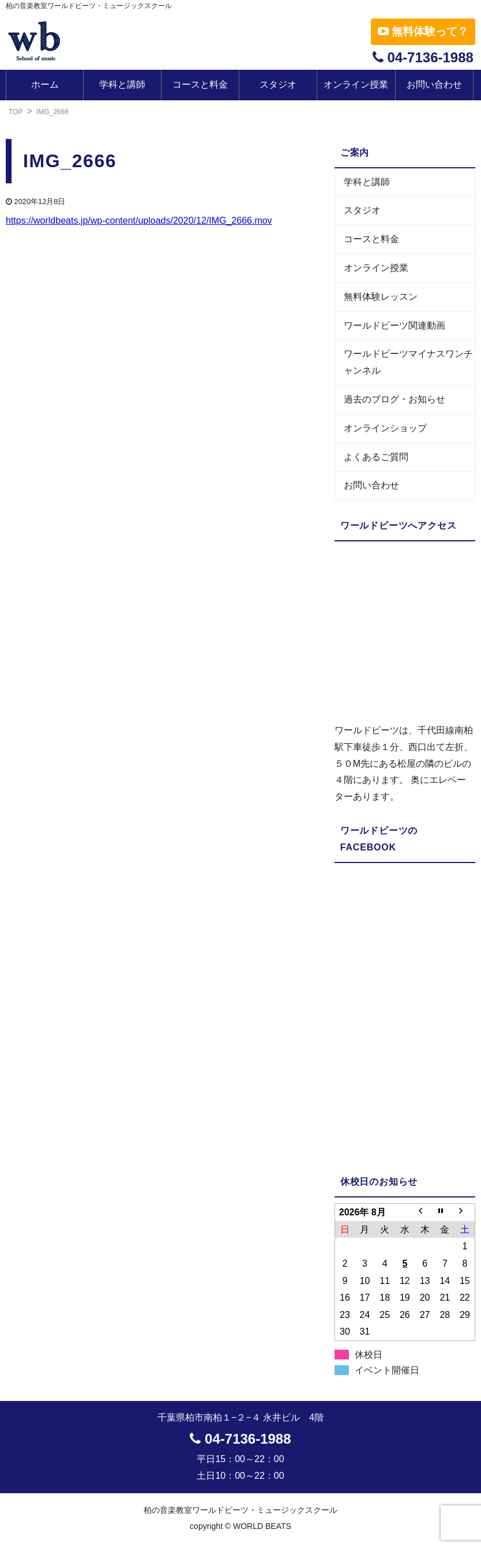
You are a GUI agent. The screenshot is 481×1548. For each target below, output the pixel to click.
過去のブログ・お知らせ (394, 399)
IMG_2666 (52, 112)
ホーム (45, 84)
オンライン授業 (356, 84)
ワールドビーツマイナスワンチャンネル (408, 362)
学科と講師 (122, 84)
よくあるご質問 (376, 457)
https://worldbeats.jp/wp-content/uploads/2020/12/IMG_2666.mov (139, 220)
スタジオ (278, 84)
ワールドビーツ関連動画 (394, 325)
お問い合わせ (434, 84)
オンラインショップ (385, 428)
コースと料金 (200, 84)
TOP (15, 112)
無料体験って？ (423, 31)
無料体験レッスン (381, 297)
